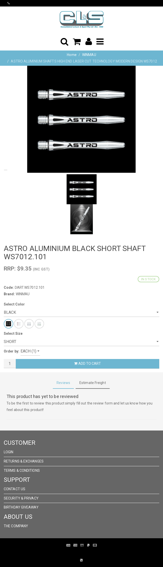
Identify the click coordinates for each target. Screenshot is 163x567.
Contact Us (14, 489)
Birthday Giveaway (21, 507)
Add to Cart (87, 364)
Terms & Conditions (22, 470)
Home (71, 55)
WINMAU (89, 55)
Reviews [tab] (63, 383)
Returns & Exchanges (24, 461)
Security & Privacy (21, 498)
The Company (16, 526)
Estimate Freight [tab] (92, 383)
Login (9, 452)
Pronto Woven (78, 552)
